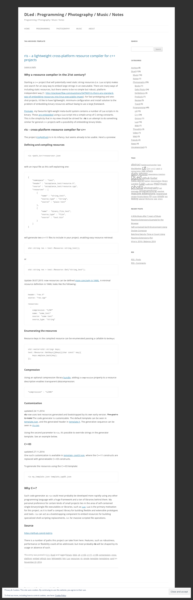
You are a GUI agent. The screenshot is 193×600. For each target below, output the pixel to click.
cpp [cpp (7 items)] (143, 170)
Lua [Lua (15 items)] (142, 183)
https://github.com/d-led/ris (38, 532)
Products (139, 96)
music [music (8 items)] (163, 183)
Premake (28, 111)
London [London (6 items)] (135, 183)
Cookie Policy (60, 595)
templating (104, 557)
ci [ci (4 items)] (161, 168)
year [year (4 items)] (155, 199)
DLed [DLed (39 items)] (136, 177)
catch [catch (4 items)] (158, 168)
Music (79, 28)
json (49, 557)
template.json (31, 421)
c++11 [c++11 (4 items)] (153, 168)
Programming (43, 28)
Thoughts (137, 129)
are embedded (46, 114)
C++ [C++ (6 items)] (149, 168)
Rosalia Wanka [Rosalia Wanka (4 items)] (143, 196)
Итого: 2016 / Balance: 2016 (143, 241)
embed (36, 557)
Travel (137, 103)
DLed (53, 554)
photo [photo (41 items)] (137, 187)
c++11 (89, 554)
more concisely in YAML (87, 280)
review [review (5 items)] (134, 196)
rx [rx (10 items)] (150, 196)
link (64, 557)
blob (75, 554)
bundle (67, 377)
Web (137, 125)
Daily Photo (140, 89)
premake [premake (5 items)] (135, 191)
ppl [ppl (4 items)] (160, 188)
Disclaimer (28, 587)
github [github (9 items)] (146, 178)
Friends (134, 140)
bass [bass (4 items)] (159, 165)
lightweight (57, 557)
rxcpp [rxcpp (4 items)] (154, 196)
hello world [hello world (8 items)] (137, 180)
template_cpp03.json (74, 454)
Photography (63, 28)
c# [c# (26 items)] (144, 167)
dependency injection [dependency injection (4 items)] (156, 174)
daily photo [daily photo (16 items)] (139, 173)
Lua (84, 506)
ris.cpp (35, 425)
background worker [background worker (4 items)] (149, 165)
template (94, 557)
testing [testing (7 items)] (134, 198)
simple (86, 557)
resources (75, 557)
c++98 (95, 554)
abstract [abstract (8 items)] (136, 164)
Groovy (138, 118)
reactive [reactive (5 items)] (160, 191)
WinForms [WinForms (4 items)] (149, 199)
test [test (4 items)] (166, 196)
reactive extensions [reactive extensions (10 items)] (143, 193)
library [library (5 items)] (165, 181)
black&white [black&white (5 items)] (136, 168)
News (133, 143)
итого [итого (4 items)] (160, 199)
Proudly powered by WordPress (49, 587)
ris (81, 557)
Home (27, 28)
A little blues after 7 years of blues (146, 216)
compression (105, 554)
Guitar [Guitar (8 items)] (153, 178)
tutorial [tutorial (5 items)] (142, 198)
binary (69, 554)
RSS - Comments (138, 263)
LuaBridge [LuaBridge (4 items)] (149, 184)
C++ (48, 554)
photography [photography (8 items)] (151, 187)
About (92, 28)
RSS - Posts (136, 259)
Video (135, 132)
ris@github (42, 137)
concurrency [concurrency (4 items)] (136, 171)
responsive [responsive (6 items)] (161, 193)
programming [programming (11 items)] (148, 191)
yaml (112, 557)
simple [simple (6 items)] (160, 196)
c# (79, 554)
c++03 (83, 554)
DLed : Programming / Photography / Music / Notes (73, 14)
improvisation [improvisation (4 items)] (156, 181)
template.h (74, 421)
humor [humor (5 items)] (147, 181)
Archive (134, 67)
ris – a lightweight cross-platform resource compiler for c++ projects (69, 57)
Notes (135, 78)
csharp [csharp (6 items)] (149, 170)
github (43, 557)
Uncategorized (137, 147)
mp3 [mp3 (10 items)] (157, 183)
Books (137, 85)
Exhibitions (140, 93)
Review (138, 100)
